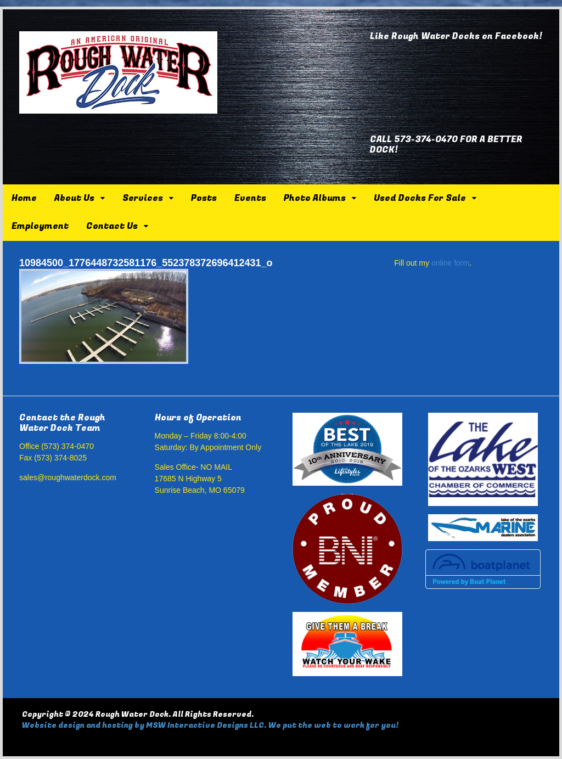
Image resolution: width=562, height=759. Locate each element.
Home (24, 198)
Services (142, 198)
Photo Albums (315, 198)
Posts (204, 198)
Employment (40, 226)
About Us (74, 198)
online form (450, 262)
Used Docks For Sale (420, 198)
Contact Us (112, 226)
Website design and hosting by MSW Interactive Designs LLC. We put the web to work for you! (210, 725)
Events (250, 198)
